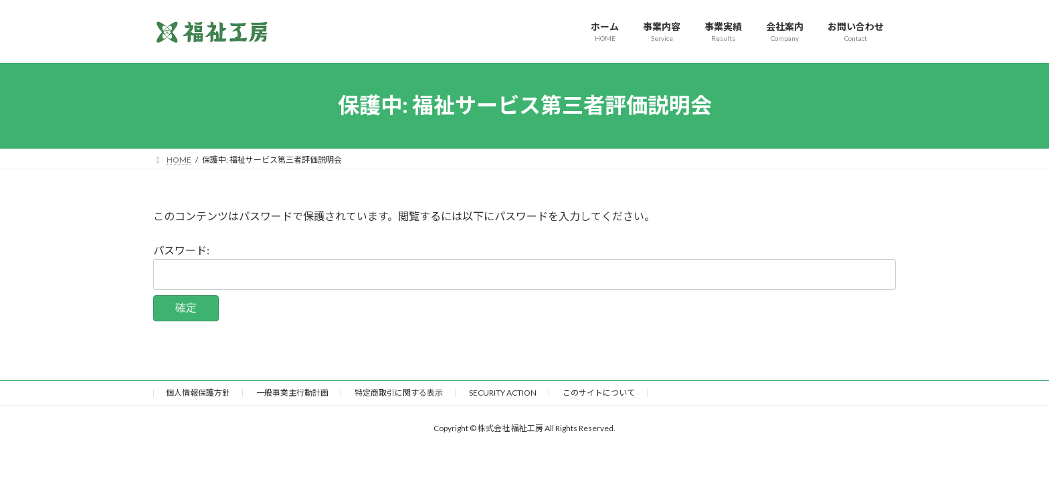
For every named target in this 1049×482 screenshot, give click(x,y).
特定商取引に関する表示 (399, 393)
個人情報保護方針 (198, 393)
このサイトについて (599, 393)
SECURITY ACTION (503, 393)
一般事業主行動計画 (292, 393)
